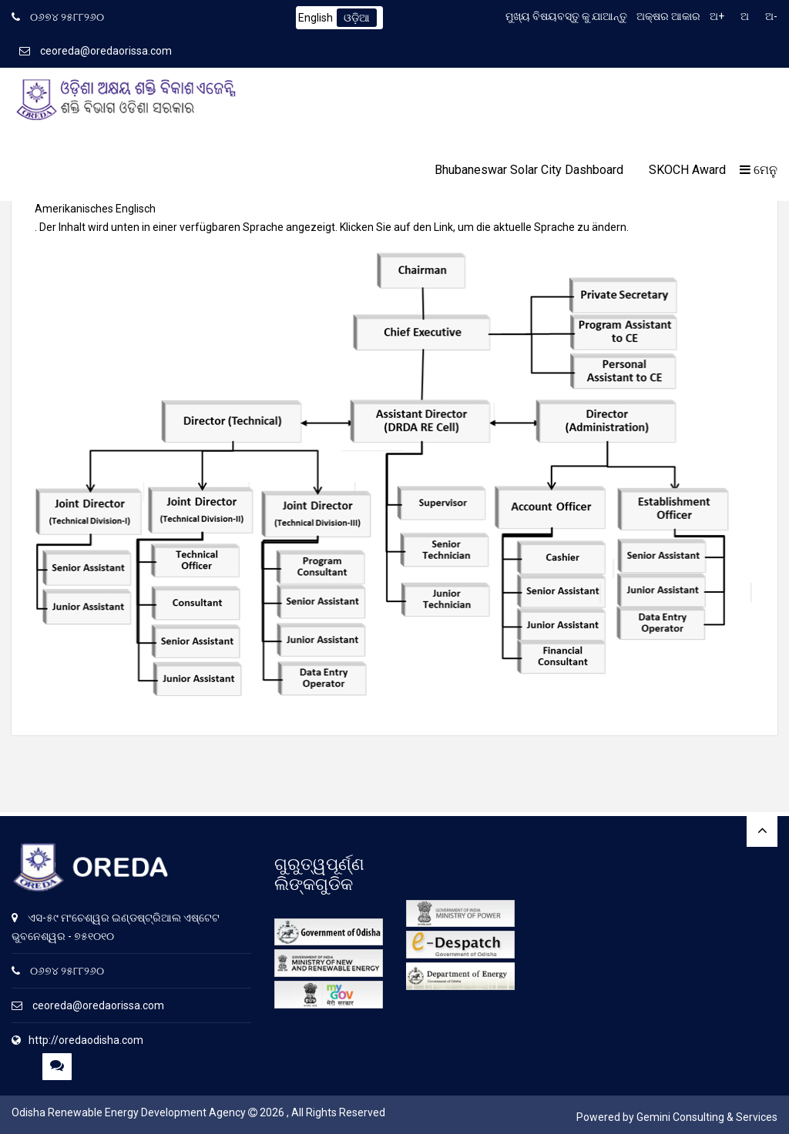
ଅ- (771, 16)
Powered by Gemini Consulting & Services (676, 1117)
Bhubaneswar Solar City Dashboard (529, 169)
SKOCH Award (687, 169)
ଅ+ (717, 16)
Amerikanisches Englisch (95, 208)
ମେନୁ (758, 169)
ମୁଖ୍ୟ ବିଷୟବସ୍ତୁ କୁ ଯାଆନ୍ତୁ (566, 16)
